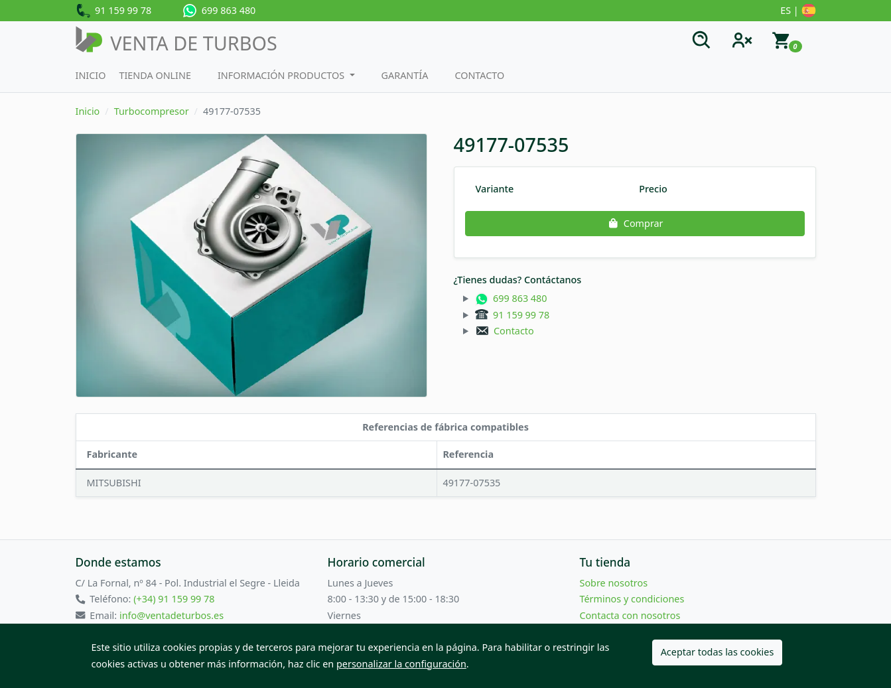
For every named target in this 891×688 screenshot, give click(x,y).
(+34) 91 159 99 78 (173, 598)
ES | (797, 11)
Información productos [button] (282, 75)
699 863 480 (219, 10)
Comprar (634, 223)
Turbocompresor (151, 111)
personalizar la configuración (401, 663)
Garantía (405, 75)
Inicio (91, 75)
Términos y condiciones (632, 598)
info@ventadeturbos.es (171, 615)
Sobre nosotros (614, 583)
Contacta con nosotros (630, 615)
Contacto (479, 75)
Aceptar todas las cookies (717, 652)
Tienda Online (155, 75)
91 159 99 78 (114, 11)
